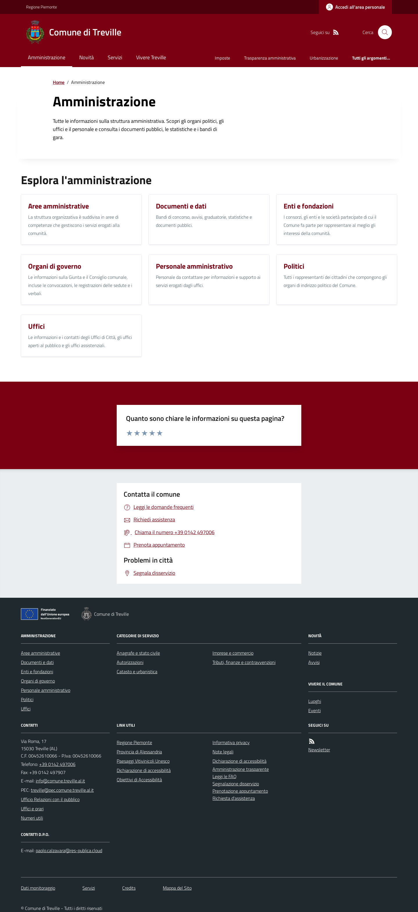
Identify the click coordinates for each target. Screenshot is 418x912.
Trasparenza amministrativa (270, 58)
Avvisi (314, 662)
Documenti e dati (37, 662)
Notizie (315, 652)
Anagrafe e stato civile (138, 652)
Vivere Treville (151, 57)
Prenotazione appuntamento (240, 790)
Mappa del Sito (177, 887)
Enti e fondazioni (37, 671)
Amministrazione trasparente (240, 769)
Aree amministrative (40, 652)
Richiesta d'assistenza (233, 798)
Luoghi (314, 701)
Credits (129, 887)
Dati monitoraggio (38, 887)
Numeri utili (32, 817)
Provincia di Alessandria (139, 751)
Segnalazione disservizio (235, 783)
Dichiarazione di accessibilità (144, 770)
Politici (27, 699)
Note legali (222, 751)
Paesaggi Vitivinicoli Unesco (143, 760)
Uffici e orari (32, 808)
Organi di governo (38, 680)
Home (58, 82)
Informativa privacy (231, 742)
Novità (86, 57)
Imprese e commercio (232, 652)
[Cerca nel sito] (382, 32)
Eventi (314, 710)
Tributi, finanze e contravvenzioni (243, 662)
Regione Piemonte (41, 7)
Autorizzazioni (130, 662)
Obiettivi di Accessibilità (139, 779)
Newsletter (319, 749)
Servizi (115, 57)
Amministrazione (46, 57)
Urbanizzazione (324, 58)
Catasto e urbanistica (137, 671)
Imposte (222, 58)
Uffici (25, 708)
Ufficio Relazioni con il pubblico (50, 799)
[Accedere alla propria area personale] (355, 7)
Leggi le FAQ (224, 776)
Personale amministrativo (45, 690)
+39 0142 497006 (57, 764)
